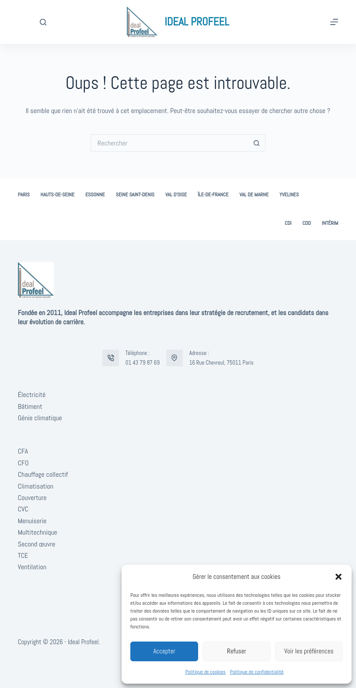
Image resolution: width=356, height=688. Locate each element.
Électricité (32, 394)
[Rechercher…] (169, 143)
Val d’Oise (176, 195)
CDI (288, 223)
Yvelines (289, 195)
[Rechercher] (43, 22)
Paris (24, 195)
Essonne (95, 195)
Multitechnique (37, 532)
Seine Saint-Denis (135, 195)
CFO (23, 463)
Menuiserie (32, 520)
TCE (23, 555)
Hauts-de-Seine (58, 195)
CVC (23, 509)
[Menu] (334, 22)
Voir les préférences (309, 651)
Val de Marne (254, 195)
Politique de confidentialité (256, 671)
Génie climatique (40, 417)
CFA (23, 451)
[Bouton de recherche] (256, 143)
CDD (306, 223)
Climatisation (35, 486)
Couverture (32, 497)
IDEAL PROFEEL (196, 21)
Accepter (164, 651)
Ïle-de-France (213, 195)
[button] (338, 576)
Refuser (236, 651)
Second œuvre (37, 544)
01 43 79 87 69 (143, 362)
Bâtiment (30, 406)
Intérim (330, 223)
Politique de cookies (205, 671)
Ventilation (32, 566)
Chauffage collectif (43, 474)
